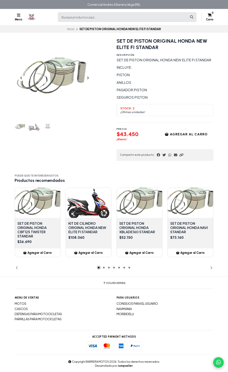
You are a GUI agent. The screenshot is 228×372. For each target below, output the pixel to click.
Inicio (71, 29)
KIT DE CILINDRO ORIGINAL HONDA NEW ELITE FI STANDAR (87, 227)
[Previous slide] (21, 78)
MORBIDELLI (125, 313)
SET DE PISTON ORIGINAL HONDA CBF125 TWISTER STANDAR (32, 229)
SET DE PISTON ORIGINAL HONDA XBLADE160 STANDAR (137, 227)
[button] (181, 155)
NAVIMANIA (124, 308)
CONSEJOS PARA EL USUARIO (137, 303)
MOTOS (20, 303)
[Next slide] (88, 78)
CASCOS (21, 308)
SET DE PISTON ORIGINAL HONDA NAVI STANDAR (189, 227)
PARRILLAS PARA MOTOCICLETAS (38, 318)
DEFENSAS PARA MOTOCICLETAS (38, 313)
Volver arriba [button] (114, 283)
